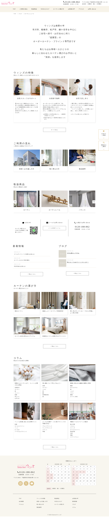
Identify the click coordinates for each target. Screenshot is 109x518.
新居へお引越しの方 (42, 503)
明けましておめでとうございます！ (78, 262)
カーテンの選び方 (59, 505)
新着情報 (74, 503)
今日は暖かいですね (73, 253)
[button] (15, 202)
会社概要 (21, 503)
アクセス (21, 505)
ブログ (20, 13)
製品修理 (39, 508)
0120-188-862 (82, 227)
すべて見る (54, 130)
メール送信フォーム (54, 229)
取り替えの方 (40, 505)
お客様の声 (75, 500)
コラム (74, 508)
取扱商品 (56, 500)
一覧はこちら (31, 275)
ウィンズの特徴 (41, 500)
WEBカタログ (58, 503)
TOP (15, 13)
